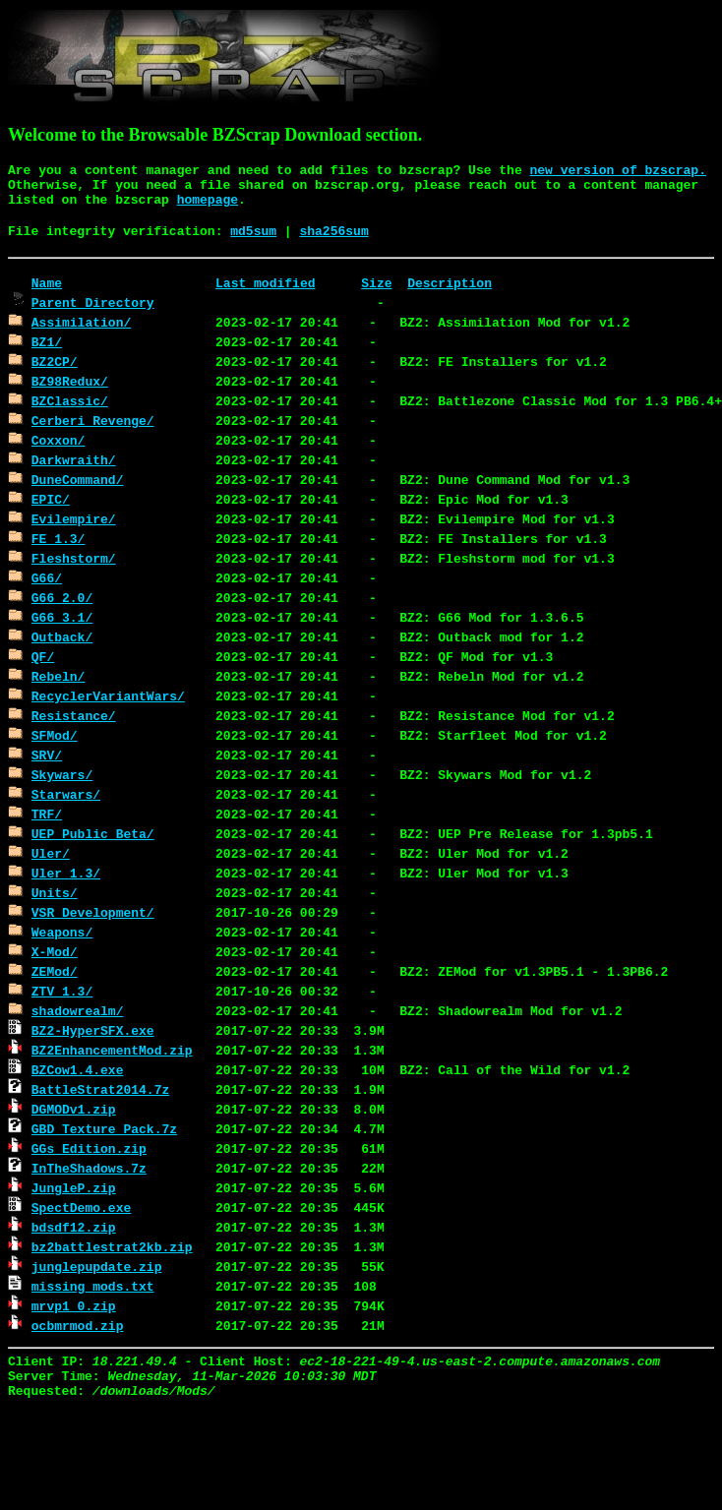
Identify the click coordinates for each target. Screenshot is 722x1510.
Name (46, 282)
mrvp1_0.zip (73, 1305)
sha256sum (333, 231)
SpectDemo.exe (81, 1207)
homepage (207, 200)
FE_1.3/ (58, 538)
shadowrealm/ (77, 1010)
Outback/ (61, 636)
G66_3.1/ (61, 617)
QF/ (42, 656)
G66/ (46, 577)
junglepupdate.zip (96, 1266)
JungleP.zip (73, 1187)
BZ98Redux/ (69, 381)
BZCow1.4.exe (77, 1069)
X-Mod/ (54, 951)
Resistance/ (73, 715)
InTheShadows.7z (89, 1168)
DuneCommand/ (77, 479)
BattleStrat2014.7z (100, 1089)
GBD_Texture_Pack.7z (104, 1128)
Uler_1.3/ (65, 872)
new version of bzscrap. (618, 170)
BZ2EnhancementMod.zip (112, 1049)
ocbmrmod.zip (77, 1325)
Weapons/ (61, 931)
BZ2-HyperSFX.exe (92, 1030)
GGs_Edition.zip (89, 1148)
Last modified (265, 282)
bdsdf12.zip (73, 1227)
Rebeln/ (58, 676)
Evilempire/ (73, 518)
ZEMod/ (54, 971)
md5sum (253, 231)
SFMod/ (54, 735)
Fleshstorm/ (73, 558)
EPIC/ (50, 499)
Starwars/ (65, 794)
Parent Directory (92, 302)
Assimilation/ (81, 322)
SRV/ (46, 754)
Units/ (54, 892)
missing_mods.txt (92, 1286)
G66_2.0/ (61, 597)
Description (449, 282)
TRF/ (46, 813)
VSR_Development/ (92, 912)
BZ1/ (46, 341)
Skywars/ (61, 774)
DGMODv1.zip (73, 1108)
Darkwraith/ (73, 459)
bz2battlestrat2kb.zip (112, 1246)
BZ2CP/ (54, 361)
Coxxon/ (58, 440)
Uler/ (50, 853)
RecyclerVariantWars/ (108, 695)
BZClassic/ (69, 400)
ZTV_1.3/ (61, 990)
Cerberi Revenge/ (92, 420)
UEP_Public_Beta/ (92, 833)
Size (376, 282)
